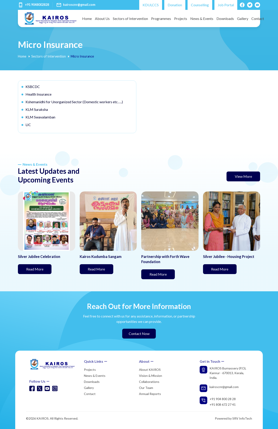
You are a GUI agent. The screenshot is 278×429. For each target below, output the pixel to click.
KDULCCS (151, 5)
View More (243, 176)
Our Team (146, 388)
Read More (39, 268)
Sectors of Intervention (130, 18)
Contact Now (139, 333)
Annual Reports (150, 394)
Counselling (200, 5)
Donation (175, 5)
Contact (257, 18)
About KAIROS (150, 369)
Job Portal (226, 5)
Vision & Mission (150, 376)
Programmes (161, 18)
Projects (180, 18)
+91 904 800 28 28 (223, 399)
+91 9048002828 (37, 4)
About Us (102, 18)
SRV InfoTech (242, 418)
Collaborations (149, 382)
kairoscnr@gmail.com (79, 4)
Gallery (242, 18)
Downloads (225, 18)
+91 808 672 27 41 (223, 404)
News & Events (201, 18)
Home (87, 18)
